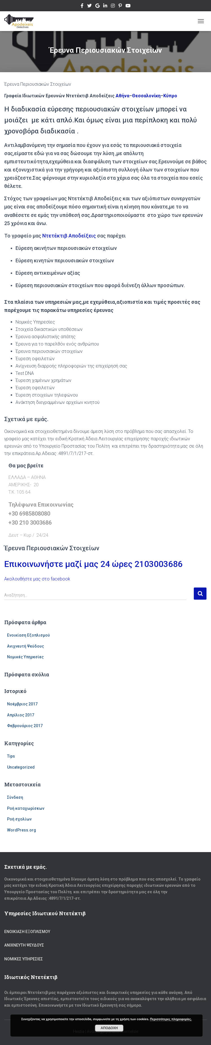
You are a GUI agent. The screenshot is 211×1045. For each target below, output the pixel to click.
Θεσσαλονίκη (146, 95)
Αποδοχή (109, 1028)
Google (97, 6)
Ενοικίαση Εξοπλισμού (28, 635)
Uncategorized (21, 767)
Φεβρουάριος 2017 (25, 725)
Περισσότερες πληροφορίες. (171, 1019)
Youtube (128, 6)
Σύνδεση (15, 797)
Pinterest (120, 6)
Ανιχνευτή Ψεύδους (25, 646)
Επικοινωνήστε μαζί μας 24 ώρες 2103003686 (93, 564)
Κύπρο (170, 95)
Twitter (89, 6)
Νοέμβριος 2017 (22, 704)
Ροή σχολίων (19, 819)
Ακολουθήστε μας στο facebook (37, 579)
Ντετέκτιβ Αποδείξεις (69, 236)
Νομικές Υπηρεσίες (25, 657)
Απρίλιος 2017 (20, 715)
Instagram (113, 6)
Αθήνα (122, 95)
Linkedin (105, 6)
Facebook (82, 6)
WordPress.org (21, 830)
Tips (11, 756)
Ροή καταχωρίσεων (25, 808)
